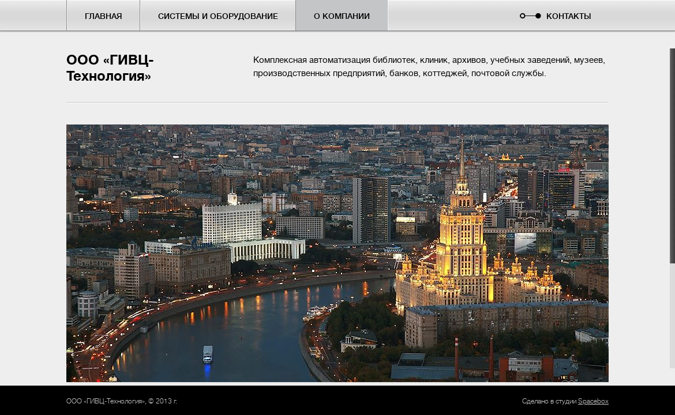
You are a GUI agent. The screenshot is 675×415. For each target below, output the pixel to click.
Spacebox (593, 401)
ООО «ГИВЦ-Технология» (110, 68)
